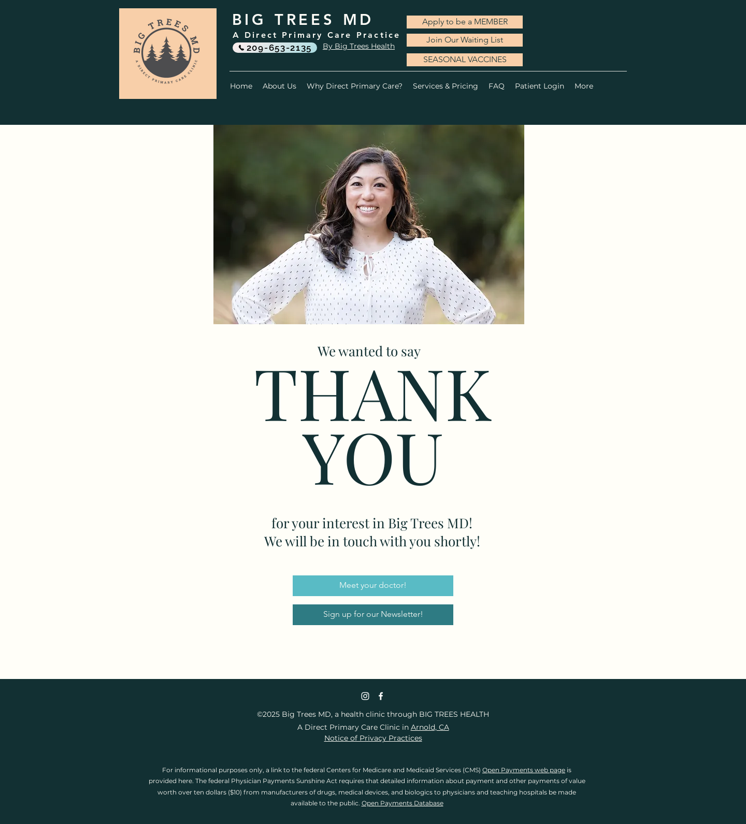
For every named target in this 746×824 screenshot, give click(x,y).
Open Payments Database (402, 803)
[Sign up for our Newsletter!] (373, 614)
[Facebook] (381, 696)
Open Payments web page (523, 770)
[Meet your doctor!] (373, 585)
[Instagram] (365, 696)
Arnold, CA (430, 727)
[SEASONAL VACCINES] (465, 59)
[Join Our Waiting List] (465, 40)
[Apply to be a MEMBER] (465, 22)
